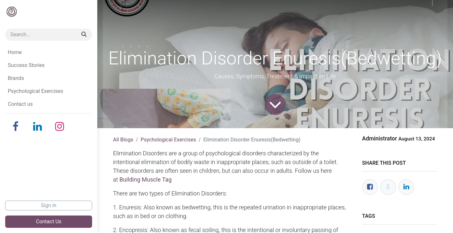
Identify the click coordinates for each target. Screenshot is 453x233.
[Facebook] (15, 126)
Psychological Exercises (168, 140)
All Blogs (123, 140)
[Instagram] (59, 126)
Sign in (48, 205)
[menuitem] (48, 52)
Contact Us (49, 221)
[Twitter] (388, 187)
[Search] (84, 34)
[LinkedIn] (37, 126)
